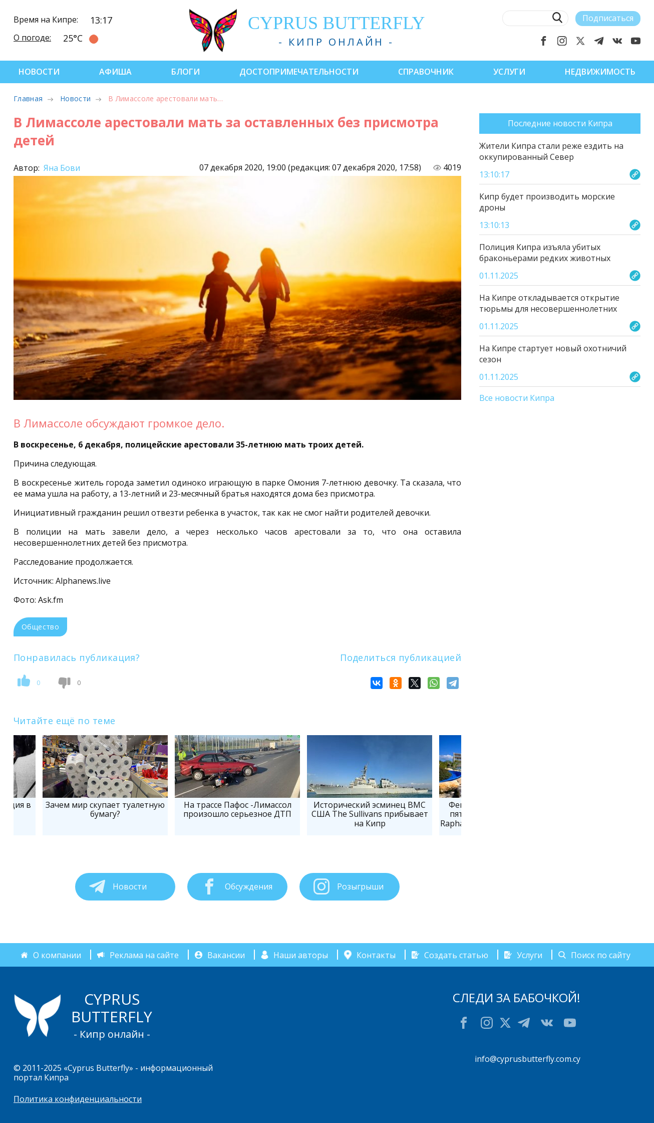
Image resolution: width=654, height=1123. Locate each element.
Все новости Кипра (516, 398)
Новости (39, 71)
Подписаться (607, 18)
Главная (28, 98)
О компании (57, 954)
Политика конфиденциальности (78, 1098)
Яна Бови (61, 167)
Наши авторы (300, 954)
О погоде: (32, 37)
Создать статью (456, 954)
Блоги (185, 71)
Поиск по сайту (600, 954)
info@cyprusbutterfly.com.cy (527, 1058)
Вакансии (226, 954)
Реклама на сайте (144, 954)
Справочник (426, 71)
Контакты (376, 954)
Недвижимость (600, 71)
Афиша (115, 71)
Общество (40, 626)
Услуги (509, 71)
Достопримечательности (299, 71)
